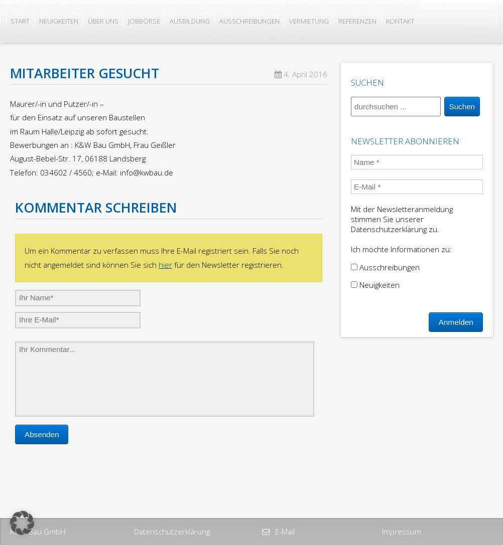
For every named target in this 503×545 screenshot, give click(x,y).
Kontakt (400, 21)
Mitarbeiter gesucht (84, 73)
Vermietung (309, 21)
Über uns (103, 21)
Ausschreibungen (249, 21)
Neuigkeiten (58, 21)
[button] (22, 523)
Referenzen (357, 21)
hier (165, 265)
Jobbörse (144, 21)
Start (20, 21)
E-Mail (284, 531)
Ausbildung (190, 21)
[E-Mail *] (417, 186)
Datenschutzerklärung (172, 531)
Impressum (401, 531)
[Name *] (417, 162)
